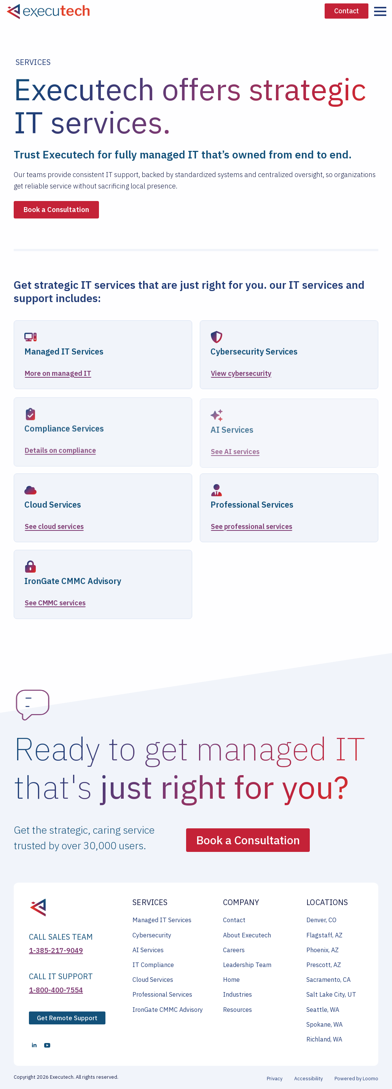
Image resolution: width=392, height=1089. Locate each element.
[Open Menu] (380, 11)
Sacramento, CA (328, 980)
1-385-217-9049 (56, 950)
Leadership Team (247, 965)
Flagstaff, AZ (324, 935)
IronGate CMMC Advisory (167, 1010)
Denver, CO (321, 920)
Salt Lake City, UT (331, 994)
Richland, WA (324, 1039)
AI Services (148, 950)
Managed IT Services (161, 920)
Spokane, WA (324, 1024)
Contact (234, 920)
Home (231, 980)
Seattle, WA (322, 1010)
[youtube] (47, 1045)
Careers (234, 950)
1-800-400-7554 (56, 990)
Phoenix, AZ (322, 950)
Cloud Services (152, 980)
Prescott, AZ (323, 965)
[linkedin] (34, 1045)
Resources (237, 1010)
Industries (237, 994)
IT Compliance (153, 965)
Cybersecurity (151, 935)
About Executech (247, 935)
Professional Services (162, 994)
